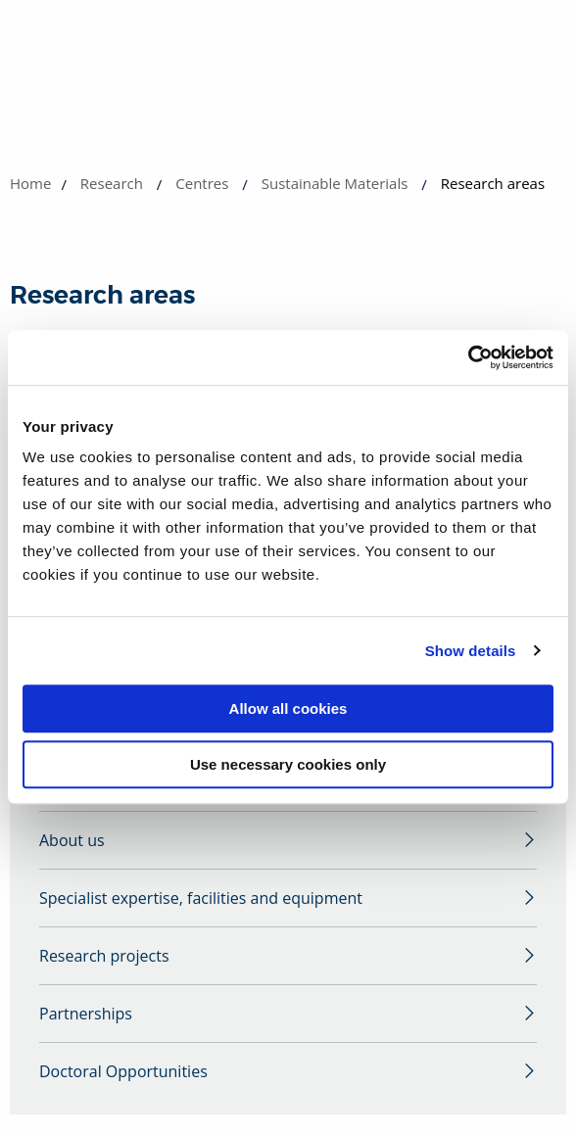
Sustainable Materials (335, 183)
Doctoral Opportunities (123, 1071)
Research (111, 183)
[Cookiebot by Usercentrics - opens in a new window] (467, 357)
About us (72, 840)
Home (30, 183)
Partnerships (85, 1013)
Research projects (104, 956)
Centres (201, 183)
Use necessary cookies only (288, 764)
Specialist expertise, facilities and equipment (200, 898)
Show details (470, 650)
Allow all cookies (288, 708)
